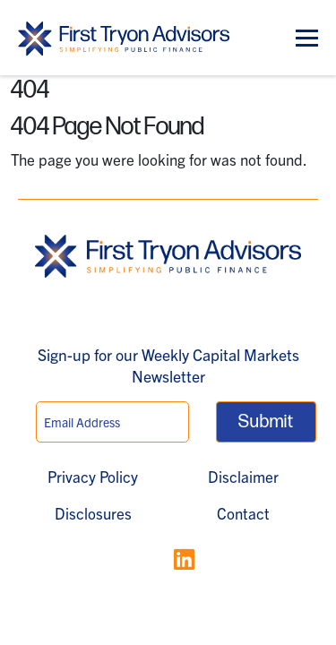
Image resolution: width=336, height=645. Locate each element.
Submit (266, 422)
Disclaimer (243, 477)
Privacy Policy (92, 477)
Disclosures (93, 513)
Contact (243, 513)
